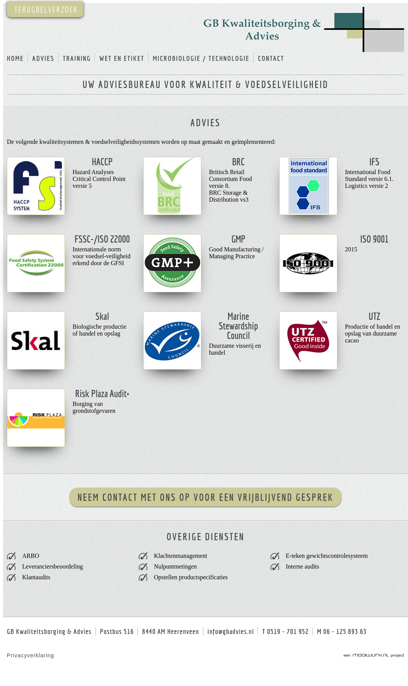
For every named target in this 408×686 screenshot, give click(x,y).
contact (271, 58)
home (15, 58)
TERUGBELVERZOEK (46, 9)
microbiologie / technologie (201, 58)
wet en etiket (121, 58)
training (77, 58)
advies (43, 58)
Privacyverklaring (30, 655)
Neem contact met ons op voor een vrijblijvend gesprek (206, 497)
